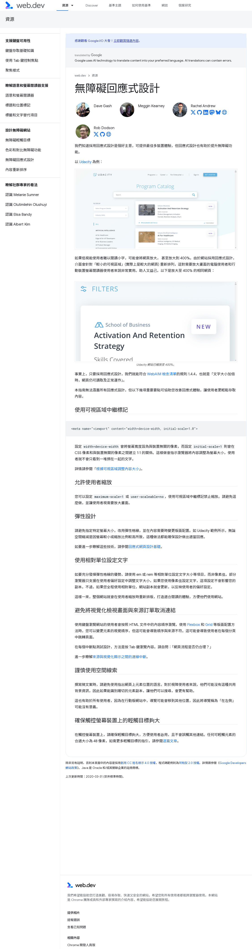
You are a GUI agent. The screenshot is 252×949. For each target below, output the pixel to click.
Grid (208, 625)
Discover (92, 5)
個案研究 (184, 5)
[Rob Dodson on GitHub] (102, 135)
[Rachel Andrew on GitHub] (199, 113)
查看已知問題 (76, 927)
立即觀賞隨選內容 (126, 41)
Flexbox (193, 625)
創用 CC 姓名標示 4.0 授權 (138, 763)
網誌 (164, 5)
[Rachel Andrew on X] (193, 113)
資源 (9, 19)
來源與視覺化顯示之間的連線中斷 (119, 657)
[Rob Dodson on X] (96, 135)
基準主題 (115, 5)
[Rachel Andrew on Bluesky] (218, 113)
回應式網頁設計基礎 (144, 547)
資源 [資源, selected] (65, 5)
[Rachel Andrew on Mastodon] (212, 113)
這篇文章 (170, 741)
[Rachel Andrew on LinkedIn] (205, 113)
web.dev (80, 75)
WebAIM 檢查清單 (161, 374)
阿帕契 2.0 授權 (189, 763)
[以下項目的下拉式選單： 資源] (74, 5)
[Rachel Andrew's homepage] (224, 113)
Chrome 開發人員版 (81, 945)
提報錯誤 (73, 920)
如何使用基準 (141, 5)
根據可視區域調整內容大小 (117, 469)
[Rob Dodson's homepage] (108, 135)
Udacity (85, 162)
